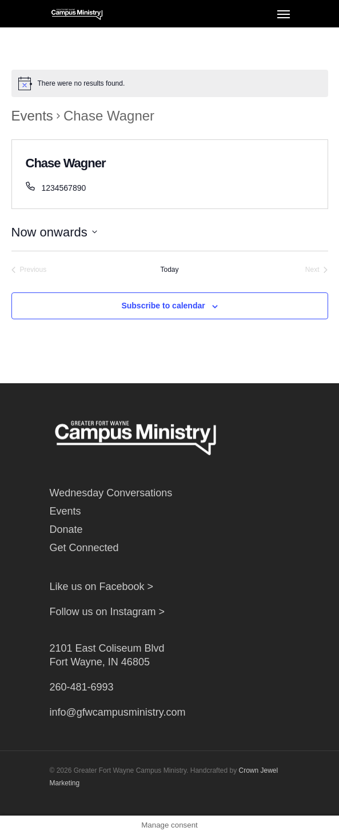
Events (32, 115)
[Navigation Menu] (283, 13)
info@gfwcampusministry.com (118, 712)
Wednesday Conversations (111, 493)
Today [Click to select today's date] (169, 270)
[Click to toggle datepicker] (54, 232)
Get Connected (84, 547)
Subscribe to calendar (163, 305)
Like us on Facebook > (102, 586)
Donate (66, 529)
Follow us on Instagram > (107, 611)
